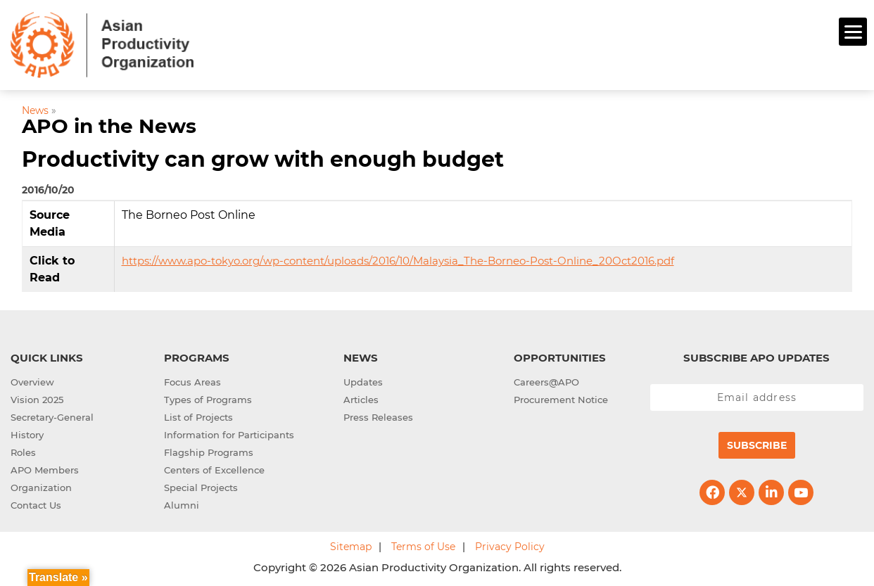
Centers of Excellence (214, 467)
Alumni (181, 503)
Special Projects (201, 485)
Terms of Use (423, 544)
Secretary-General (52, 415)
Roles (23, 450)
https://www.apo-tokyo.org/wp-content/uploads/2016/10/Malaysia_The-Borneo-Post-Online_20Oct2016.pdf (398, 258)
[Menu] (853, 32)
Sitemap (351, 544)
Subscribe (757, 443)
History (27, 432)
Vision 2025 (37, 397)
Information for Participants (229, 432)
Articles (361, 397)
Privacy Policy (510, 544)
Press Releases (378, 415)
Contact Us (36, 503)
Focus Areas (192, 380)
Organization (41, 485)
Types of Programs (208, 397)
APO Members (45, 467)
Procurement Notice (561, 397)
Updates (363, 380)
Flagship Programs (208, 450)
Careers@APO (546, 380)
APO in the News (109, 124)
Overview (32, 380)
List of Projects (198, 415)
